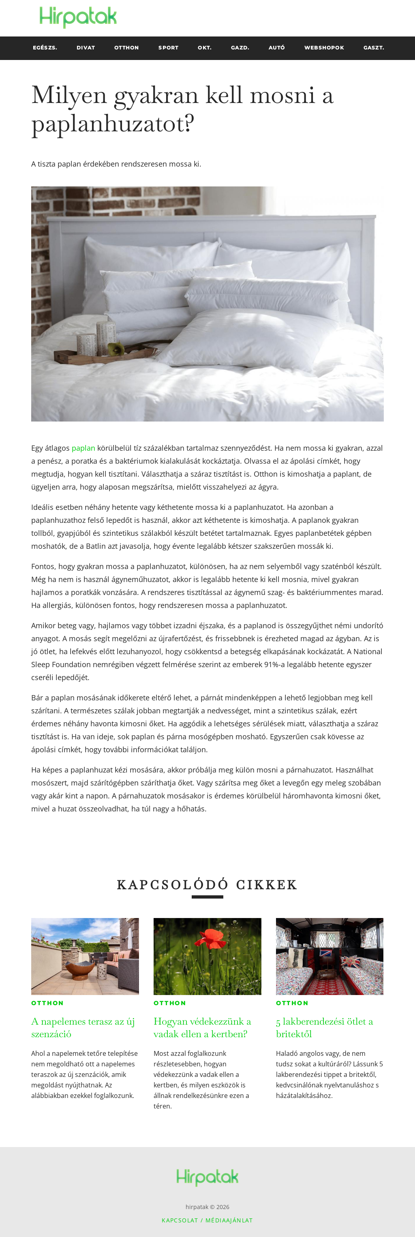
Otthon (47, 1003)
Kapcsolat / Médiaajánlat (207, 1220)
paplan (83, 448)
